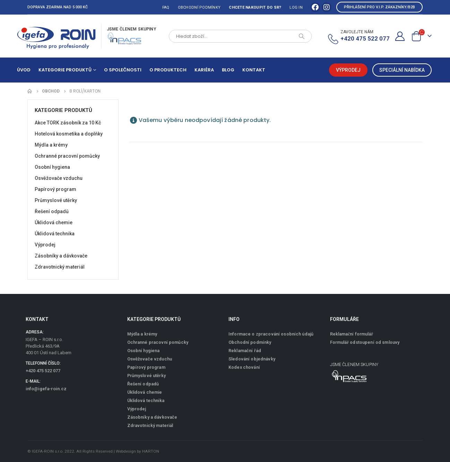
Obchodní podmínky (199, 7)
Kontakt (253, 70)
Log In (296, 7)
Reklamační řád (244, 350)
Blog (228, 70)
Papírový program (55, 189)
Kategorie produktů (65, 70)
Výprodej (45, 244)
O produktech (168, 70)
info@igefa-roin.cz (46, 388)
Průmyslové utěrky (56, 200)
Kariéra (204, 70)
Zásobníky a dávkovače (61, 256)
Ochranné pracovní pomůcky (67, 156)
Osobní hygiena (52, 167)
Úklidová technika (55, 233)
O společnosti (122, 70)
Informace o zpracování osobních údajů (270, 334)
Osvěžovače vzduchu (59, 178)
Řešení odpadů (52, 211)
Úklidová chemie (53, 222)
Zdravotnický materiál (60, 267)
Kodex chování (244, 367)
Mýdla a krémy (51, 145)
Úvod (24, 70)
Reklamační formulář (351, 334)
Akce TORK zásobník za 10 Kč (68, 122)
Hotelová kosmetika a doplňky (69, 134)
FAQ (166, 7)
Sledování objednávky (251, 358)
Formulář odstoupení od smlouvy (365, 342)
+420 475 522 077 (43, 370)
